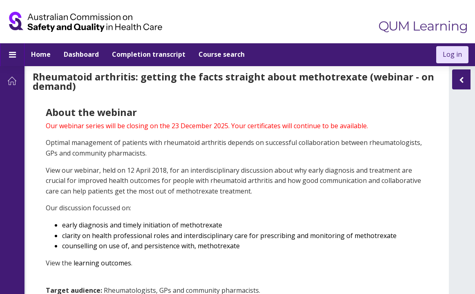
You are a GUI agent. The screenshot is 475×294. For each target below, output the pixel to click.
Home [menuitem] (41, 54)
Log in (452, 54)
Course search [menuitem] (221, 54)
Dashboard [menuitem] (81, 54)
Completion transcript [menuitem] (148, 54)
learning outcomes (101, 270)
